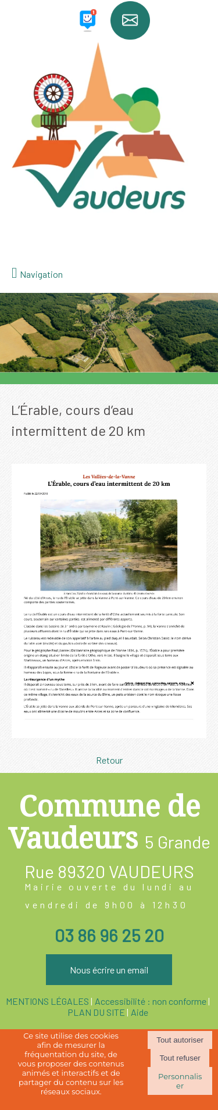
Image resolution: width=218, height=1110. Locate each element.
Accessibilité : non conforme (150, 1001)
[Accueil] (109, 71)
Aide (139, 1012)
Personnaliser (180, 1081)
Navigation (41, 274)
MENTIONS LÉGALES (47, 1001)
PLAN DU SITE (96, 1012)
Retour (109, 759)
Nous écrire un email (109, 969)
